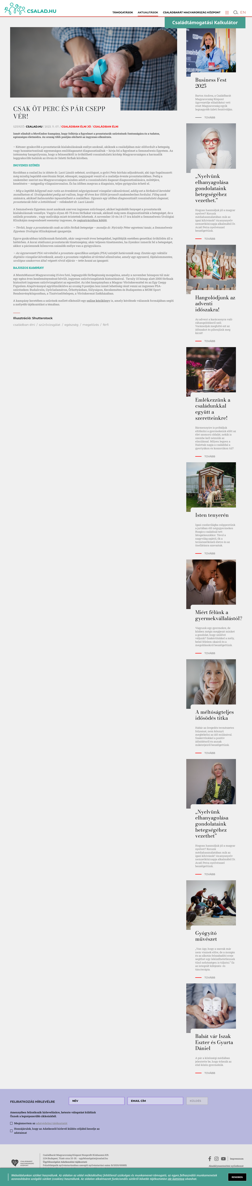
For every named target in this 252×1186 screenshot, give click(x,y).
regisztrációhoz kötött (92, 220)
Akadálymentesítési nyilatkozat (226, 1165)
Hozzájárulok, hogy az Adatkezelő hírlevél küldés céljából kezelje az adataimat (57, 1130)
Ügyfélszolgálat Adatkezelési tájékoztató (65, 1161)
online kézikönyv (98, 301)
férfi (106, 325)
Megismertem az (40, 1123)
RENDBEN (237, 1177)
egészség (71, 325)
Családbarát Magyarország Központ (192, 12)
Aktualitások (148, 12)
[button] (227, 12)
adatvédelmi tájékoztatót (51, 1123)
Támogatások (123, 12)
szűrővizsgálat (49, 325)
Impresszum (236, 1158)
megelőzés (90, 325)
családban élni (24, 325)
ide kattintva (176, 1179)
